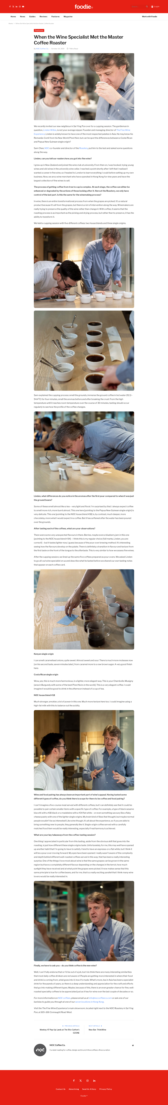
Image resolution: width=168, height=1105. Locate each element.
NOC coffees (64, 998)
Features (55, 16)
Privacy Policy (105, 1089)
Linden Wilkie (49, 130)
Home (13, 16)
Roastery (83, 148)
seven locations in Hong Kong (89, 1002)
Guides (32, 16)
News (22, 16)
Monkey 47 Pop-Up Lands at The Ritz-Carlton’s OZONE (59, 1031)
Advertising (74, 1089)
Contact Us (60, 1089)
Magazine (68, 16)
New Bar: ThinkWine (97, 1029)
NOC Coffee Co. (42, 49)
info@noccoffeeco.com (100, 998)
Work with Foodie (149, 16)
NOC (46, 148)
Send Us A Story (89, 1089)
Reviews (43, 16)
